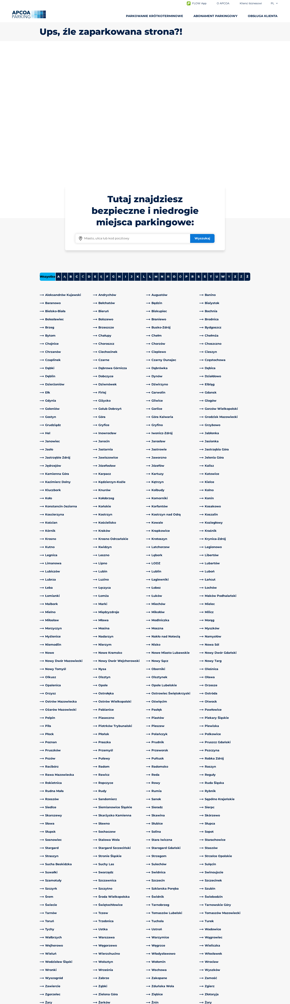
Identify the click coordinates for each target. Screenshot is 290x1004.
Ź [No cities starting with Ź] (241, 146)
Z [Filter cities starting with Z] (235, 146)
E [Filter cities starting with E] (95, 146)
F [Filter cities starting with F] (107, 146)
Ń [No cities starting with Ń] (168, 146)
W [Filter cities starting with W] (223, 146)
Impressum (83, 1000)
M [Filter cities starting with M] (156, 146)
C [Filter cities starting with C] (77, 146)
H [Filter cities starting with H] (119, 146)
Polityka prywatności (53, 1000)
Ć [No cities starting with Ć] (83, 146)
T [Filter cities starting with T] (211, 146)
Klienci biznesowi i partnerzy (169, 957)
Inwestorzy (156, 969)
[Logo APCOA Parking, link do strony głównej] (29, 14)
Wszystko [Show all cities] (47, 146)
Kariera (153, 963)
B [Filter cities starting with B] (71, 146)
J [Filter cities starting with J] (131, 146)
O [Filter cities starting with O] (174, 146)
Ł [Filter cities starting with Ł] (150, 146)
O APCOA (155, 932)
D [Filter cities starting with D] (89, 146)
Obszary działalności (162, 951)
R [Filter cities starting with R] (192, 146)
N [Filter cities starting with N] (162, 146)
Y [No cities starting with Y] (229, 146)
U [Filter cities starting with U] (217, 146)
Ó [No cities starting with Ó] (180, 146)
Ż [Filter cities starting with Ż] (247, 146)
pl (274, 3)
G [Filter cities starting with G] (113, 146)
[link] (65, 165)
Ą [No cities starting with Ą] (64, 146)
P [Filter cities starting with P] (186, 146)
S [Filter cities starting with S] (199, 146)
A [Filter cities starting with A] (58, 146)
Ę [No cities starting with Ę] (101, 146)
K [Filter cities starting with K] (138, 146)
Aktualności (156, 975)
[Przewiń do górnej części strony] (284, 904)
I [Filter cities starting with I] (125, 146)
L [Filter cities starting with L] (144, 146)
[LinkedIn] (96, 932)
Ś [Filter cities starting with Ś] (205, 146)
